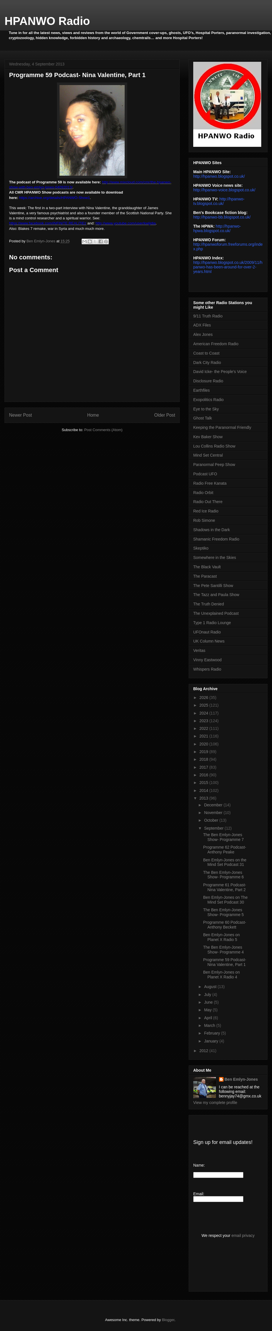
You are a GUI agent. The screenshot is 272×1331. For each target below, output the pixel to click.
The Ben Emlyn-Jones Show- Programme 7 (223, 837)
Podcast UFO (205, 474)
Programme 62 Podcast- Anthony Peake (224, 849)
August (210, 986)
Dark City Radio (207, 362)
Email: (198, 1194)
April (208, 1018)
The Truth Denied (208, 604)
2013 (204, 798)
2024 (204, 713)
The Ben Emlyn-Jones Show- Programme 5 (223, 912)
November (213, 812)
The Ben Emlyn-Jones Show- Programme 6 (223, 874)
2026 (204, 697)
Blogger (168, 1320)
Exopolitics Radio (208, 399)
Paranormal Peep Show (214, 464)
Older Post (164, 415)
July (208, 994)
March (210, 1025)
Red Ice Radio (205, 511)
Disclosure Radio (208, 381)
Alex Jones (202, 334)
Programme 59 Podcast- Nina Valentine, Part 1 (224, 962)
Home (93, 415)
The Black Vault (207, 567)
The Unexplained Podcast (216, 613)
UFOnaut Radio (207, 632)
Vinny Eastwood (207, 660)
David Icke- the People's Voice (220, 371)
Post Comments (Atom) (103, 430)
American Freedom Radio (216, 344)
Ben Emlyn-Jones (241, 1079)
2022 (204, 728)
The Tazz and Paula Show (216, 594)
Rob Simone (204, 520)
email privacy (243, 1235)
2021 (204, 736)
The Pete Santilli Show (213, 585)
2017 (204, 767)
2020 (204, 744)
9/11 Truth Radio (208, 316)
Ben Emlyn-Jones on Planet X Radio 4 (221, 974)
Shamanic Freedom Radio (216, 539)
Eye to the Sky (206, 409)
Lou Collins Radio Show (214, 446)
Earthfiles (201, 390)
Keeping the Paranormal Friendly (222, 427)
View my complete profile (215, 1102)
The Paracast (205, 576)
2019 (204, 751)
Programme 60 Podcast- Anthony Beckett (224, 924)
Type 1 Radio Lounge (212, 622)
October (211, 820)
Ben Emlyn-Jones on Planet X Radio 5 (221, 937)
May (208, 1010)
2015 (204, 782)
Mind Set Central (208, 455)
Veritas (199, 650)
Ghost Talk (202, 418)
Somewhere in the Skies (214, 557)
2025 (204, 705)
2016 (204, 775)
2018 (204, 759)
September (214, 828)
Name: (199, 1165)
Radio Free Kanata (210, 483)
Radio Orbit (203, 492)
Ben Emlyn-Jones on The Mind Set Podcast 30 (225, 899)
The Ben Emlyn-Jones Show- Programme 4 (223, 949)
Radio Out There (207, 501)
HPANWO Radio (47, 21)
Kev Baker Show (208, 437)
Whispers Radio (207, 669)
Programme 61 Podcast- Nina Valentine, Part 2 (224, 887)
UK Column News (208, 641)
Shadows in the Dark (211, 529)
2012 (204, 1050)
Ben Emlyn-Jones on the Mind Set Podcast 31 (224, 862)
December (213, 805)
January (211, 1041)
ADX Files (202, 325)
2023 (204, 721)
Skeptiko (201, 548)
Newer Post (20, 415)
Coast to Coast (206, 353)
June (209, 1002)
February (212, 1033)
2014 (204, 790)
